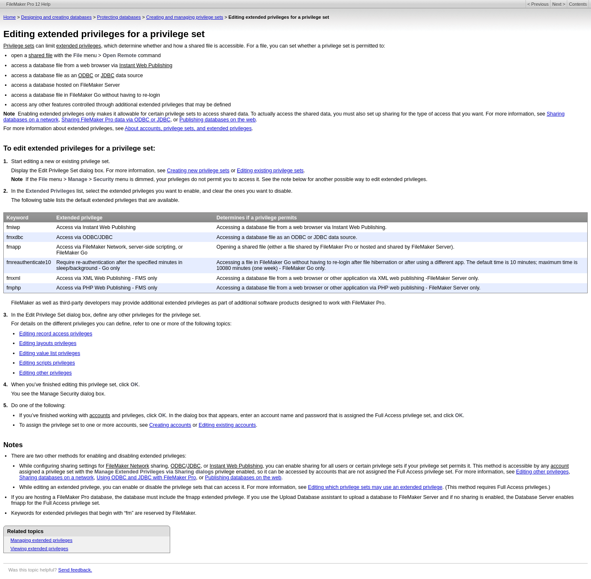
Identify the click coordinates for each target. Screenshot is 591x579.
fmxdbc (14, 237)
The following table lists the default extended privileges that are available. (95, 200)
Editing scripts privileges (47, 363)
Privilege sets (18, 46)
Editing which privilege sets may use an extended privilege (375, 487)
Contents (578, 4)
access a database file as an (44, 75)
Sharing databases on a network (56, 478)
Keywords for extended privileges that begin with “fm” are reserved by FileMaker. (103, 513)
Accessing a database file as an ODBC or (265, 237)
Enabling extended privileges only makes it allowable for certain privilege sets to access (119, 114)
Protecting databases (119, 17)
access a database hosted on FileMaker (57, 85)
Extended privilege (79, 218)
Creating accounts (170, 425)
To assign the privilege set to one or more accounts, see (84, 425)
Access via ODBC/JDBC (84, 237)
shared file (40, 55)
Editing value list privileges (49, 353)
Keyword (17, 218)
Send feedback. (75, 569)
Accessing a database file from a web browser (270, 227)
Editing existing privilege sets (270, 171)
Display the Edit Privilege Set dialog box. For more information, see (89, 171)
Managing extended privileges (41, 540)
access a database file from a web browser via (65, 65)
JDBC (108, 75)
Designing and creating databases (56, 17)
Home (9, 17)
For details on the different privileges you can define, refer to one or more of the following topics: (121, 324)
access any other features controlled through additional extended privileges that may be (112, 105)
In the (18, 191)
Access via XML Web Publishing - (95, 278)
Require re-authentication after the (96, 262)
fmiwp (13, 227)
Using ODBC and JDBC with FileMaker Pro (146, 478)
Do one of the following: (38, 405)
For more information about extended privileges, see (64, 128)
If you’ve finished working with (54, 415)
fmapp (13, 247)
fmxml (13, 278)
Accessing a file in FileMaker (249, 262)
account (560, 466)
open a (20, 55)
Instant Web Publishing (145, 65)
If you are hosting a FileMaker (45, 497)
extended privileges (78, 46)
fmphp (13, 288)
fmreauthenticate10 (28, 262)
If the (31, 179)
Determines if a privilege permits (256, 218)
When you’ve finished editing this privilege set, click (71, 385)
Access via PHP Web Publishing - (95, 288)
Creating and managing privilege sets (184, 17)
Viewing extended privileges (39, 548)
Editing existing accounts (227, 425)
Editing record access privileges (55, 334)
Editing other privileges (45, 373)
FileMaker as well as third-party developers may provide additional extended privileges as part (120, 303)
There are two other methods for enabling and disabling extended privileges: (98, 456)
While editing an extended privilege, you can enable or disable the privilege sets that (116, 487)
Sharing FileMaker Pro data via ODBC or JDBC (115, 120)
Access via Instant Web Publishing (96, 227)
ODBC (85, 75)
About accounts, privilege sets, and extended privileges (188, 128)
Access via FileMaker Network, (92, 247)
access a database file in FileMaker (52, 95)
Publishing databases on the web (217, 120)
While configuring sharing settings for (62, 466)
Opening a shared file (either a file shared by (268, 247)
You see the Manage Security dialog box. (58, 394)
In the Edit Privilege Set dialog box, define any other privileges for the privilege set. (106, 315)
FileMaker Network (127, 466)
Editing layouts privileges (47, 343)
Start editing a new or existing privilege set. (60, 161)
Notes (13, 445)
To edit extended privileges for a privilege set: (79, 148)
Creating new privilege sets (198, 171)
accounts (99, 415)
